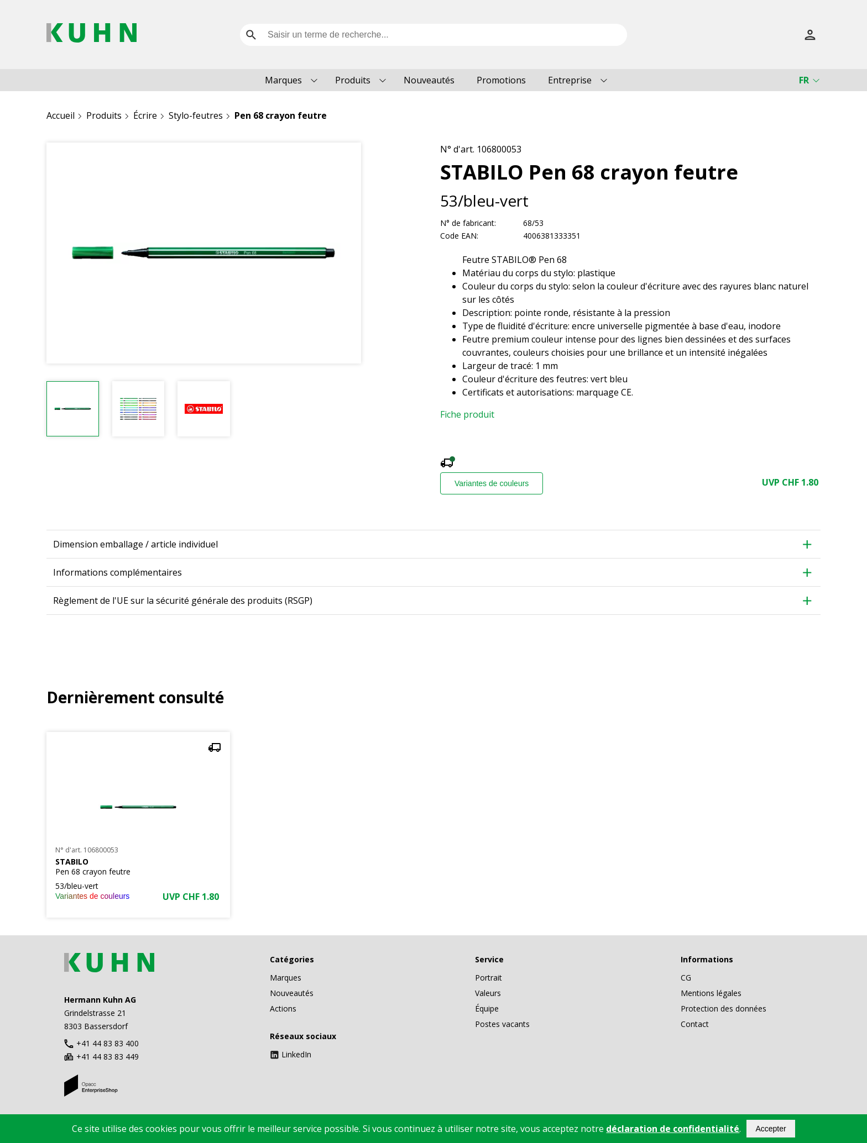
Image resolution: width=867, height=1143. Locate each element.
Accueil (60, 115)
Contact (695, 1024)
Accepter (770, 1128)
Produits (352, 80)
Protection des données (723, 1008)
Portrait (488, 977)
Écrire (145, 115)
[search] (251, 35)
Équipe (487, 1008)
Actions (283, 1008)
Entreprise (570, 80)
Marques (283, 80)
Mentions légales (711, 993)
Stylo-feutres (196, 115)
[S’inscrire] (810, 35)
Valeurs (488, 993)
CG (686, 977)
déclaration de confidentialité (672, 1129)
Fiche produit (467, 414)
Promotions (501, 80)
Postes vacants (502, 1024)
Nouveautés (429, 80)
